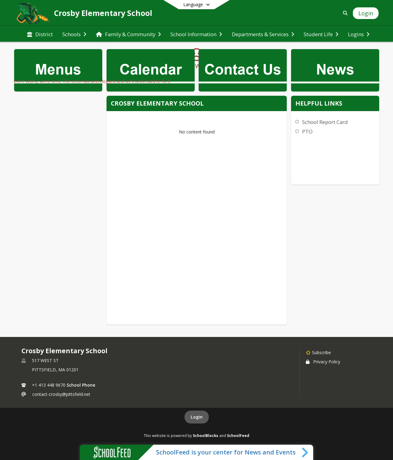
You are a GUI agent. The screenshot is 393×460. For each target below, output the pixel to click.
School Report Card (325, 122)
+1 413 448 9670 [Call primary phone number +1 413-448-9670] (48, 385)
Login (197, 417)
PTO (307, 131)
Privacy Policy (323, 362)
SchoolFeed (238, 435)
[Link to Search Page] (344, 13)
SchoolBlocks (205, 435)
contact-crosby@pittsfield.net (61, 394)
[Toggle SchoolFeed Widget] (305, 452)
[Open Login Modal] (365, 13)
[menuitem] (40, 34)
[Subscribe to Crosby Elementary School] (318, 352)
